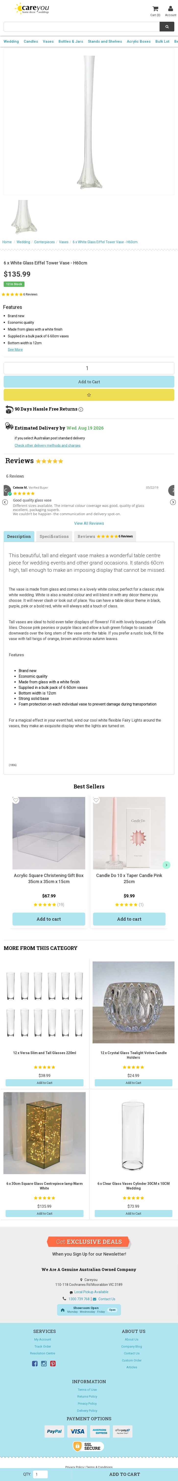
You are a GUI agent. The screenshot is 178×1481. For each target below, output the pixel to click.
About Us (131, 1339)
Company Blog (131, 1346)
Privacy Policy (87, 1403)
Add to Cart (89, 381)
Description (19, 536)
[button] (15, 800)
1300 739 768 (79, 1299)
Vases (48, 41)
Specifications (54, 536)
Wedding (11, 41)
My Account (42, 1339)
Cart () (155, 11)
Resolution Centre (42, 1353)
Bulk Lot (162, 41)
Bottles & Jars (71, 41)
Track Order (43, 1346)
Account (171, 11)
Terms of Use (87, 1389)
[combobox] (82, 26)
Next (173, 502)
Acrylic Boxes (139, 41)
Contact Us (104, 1299)
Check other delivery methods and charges (48, 445)
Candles (31, 41)
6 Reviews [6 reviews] (30, 294)
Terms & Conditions (99, 1467)
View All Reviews (89, 523)
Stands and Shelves (105, 41)
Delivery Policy (87, 1410)
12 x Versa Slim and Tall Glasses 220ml (44, 1053)
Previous (5, 502)
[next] (166, 865)
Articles (131, 1367)
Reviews (105, 538)
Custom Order (132, 1360)
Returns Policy (87, 1396)
